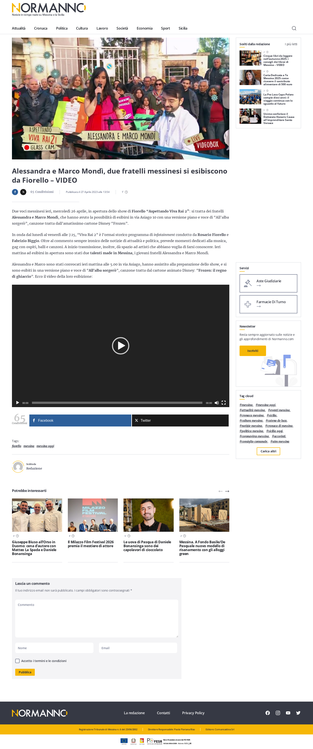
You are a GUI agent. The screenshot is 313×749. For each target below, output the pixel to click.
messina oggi (45, 446)
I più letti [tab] (291, 44)
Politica (61, 28)
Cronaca (40, 28)
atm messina (281, 441)
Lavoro (102, 28)
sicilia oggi (275, 431)
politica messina (252, 431)
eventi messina (280, 410)
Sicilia (183, 28)
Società (122, 28)
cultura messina (252, 421)
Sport (165, 28)
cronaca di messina (280, 426)
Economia (144, 28)
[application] (120, 346)
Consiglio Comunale (254, 441)
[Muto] (217, 403)
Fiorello (16, 446)
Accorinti (280, 436)
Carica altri (268, 451)
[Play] (17, 403)
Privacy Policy (193, 713)
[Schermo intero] (223, 403)
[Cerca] (294, 28)
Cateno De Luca (277, 421)
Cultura (82, 28)
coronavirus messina (255, 436)
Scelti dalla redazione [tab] (255, 44)
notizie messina (252, 426)
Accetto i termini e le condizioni (44, 661)
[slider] (117, 403)
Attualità (18, 28)
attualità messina (253, 410)
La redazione (134, 713)
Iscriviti (252, 351)
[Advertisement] (268, 197)
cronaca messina (253, 415)
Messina (28, 446)
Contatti (163, 713)
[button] (120, 345)
